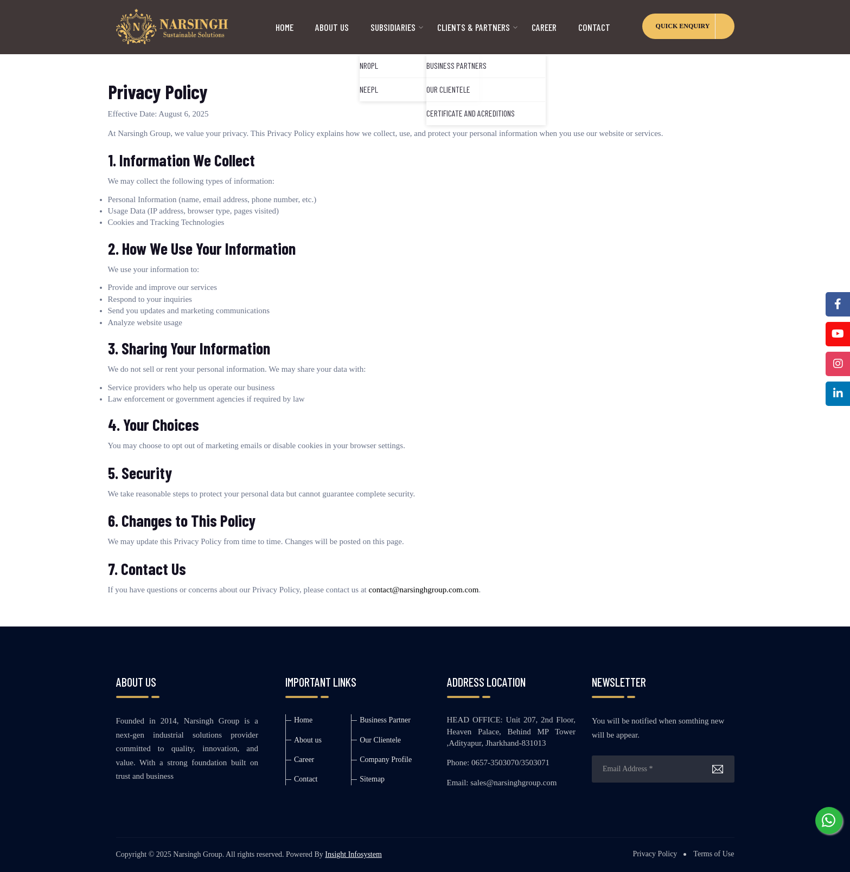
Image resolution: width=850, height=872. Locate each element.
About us (308, 740)
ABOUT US (332, 27)
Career (304, 759)
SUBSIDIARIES (393, 27)
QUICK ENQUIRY (683, 26)
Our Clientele (380, 740)
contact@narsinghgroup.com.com (423, 589)
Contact (594, 27)
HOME (284, 27)
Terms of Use (713, 854)
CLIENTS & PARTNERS (473, 27)
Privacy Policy (654, 854)
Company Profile (386, 759)
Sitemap (372, 779)
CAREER (544, 27)
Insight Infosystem (353, 854)
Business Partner (385, 720)
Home (303, 720)
